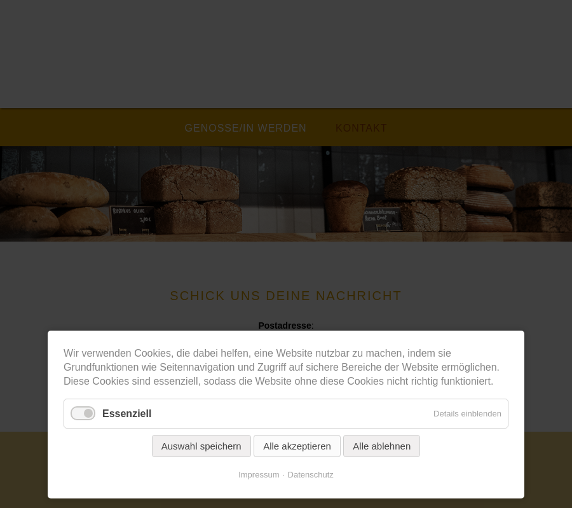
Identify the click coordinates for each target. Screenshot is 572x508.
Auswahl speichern (201, 446)
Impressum (258, 474)
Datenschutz (311, 474)
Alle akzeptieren (297, 446)
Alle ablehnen (382, 446)
